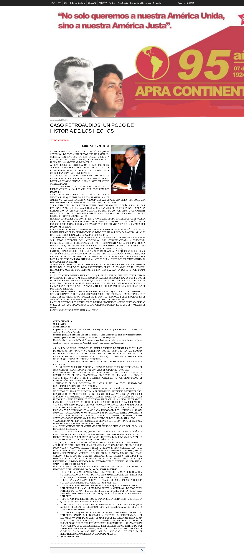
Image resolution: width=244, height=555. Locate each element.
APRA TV (103, 3)
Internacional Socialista (140, 3)
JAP (59, 3)
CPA (65, 3)
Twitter (112, 3)
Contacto (157, 3)
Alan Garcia (123, 3)
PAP (53, 3)
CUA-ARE (92, 3)
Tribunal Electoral (77, 3)
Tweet (143, 550)
